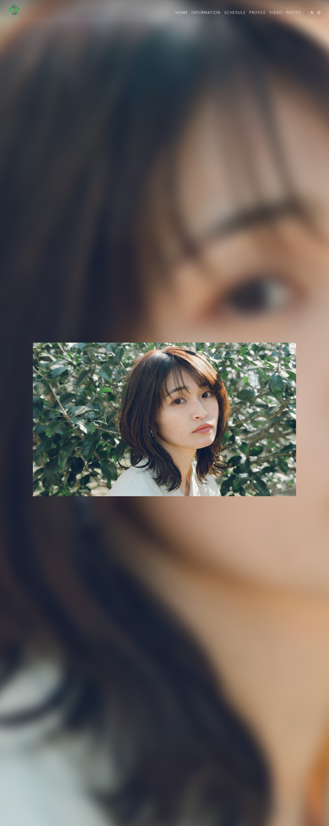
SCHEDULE (230, 20)
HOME (177, 20)
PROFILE (253, 20)
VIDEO (271, 20)
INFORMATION (201, 20)
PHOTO (289, 20)
